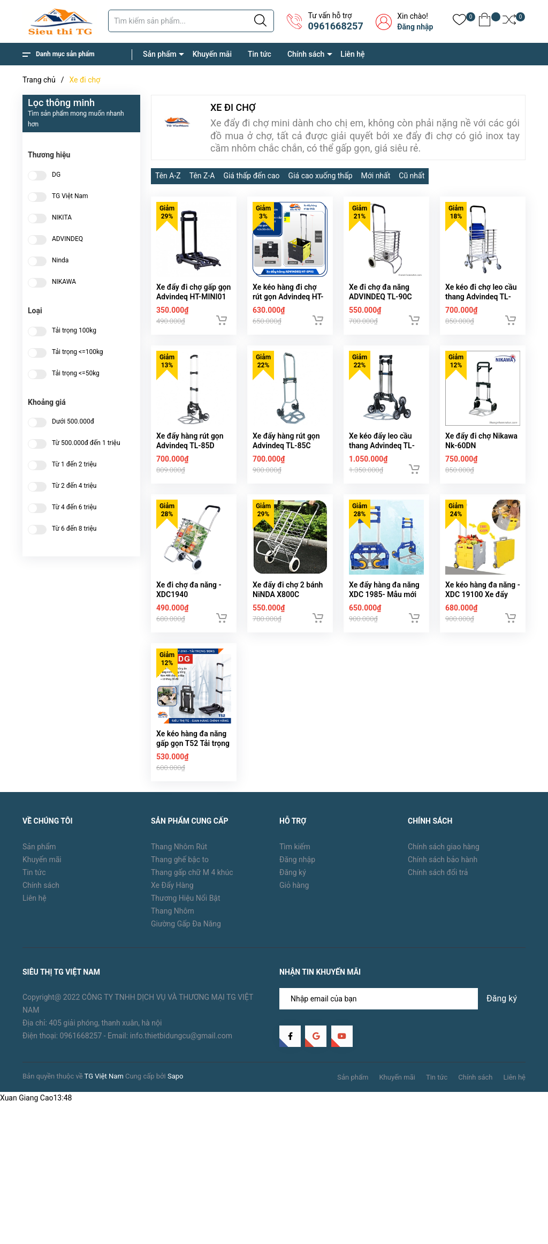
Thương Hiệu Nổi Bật (185, 898)
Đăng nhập (415, 26)
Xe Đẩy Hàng (172, 885)
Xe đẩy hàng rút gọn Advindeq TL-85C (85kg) (286, 445)
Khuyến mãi (212, 54)
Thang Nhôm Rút (179, 846)
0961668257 (335, 26)
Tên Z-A (202, 175)
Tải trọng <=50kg (76, 374)
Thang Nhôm (172, 911)
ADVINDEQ (67, 239)
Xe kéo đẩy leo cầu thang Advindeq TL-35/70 (382, 445)
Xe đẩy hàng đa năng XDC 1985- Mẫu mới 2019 (384, 594)
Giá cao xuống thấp (320, 175)
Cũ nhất (411, 175)
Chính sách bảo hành (442, 859)
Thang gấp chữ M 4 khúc (192, 872)
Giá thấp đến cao (251, 175)
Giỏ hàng (294, 885)
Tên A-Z (168, 175)
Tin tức (259, 54)
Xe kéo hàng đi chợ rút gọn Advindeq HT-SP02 (288, 297)
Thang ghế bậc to (180, 859)
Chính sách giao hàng (444, 846)
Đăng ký (292, 872)
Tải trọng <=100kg (77, 352)
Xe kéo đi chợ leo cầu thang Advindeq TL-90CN (481, 297)
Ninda (60, 261)
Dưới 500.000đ (73, 422)
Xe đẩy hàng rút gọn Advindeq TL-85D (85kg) (190, 445)
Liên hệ (352, 54)
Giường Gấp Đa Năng (186, 923)
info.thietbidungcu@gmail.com (181, 1035)
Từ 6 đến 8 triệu (74, 529)
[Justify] (260, 21)
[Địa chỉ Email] (402, 998)
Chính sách (305, 54)
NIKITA (62, 218)
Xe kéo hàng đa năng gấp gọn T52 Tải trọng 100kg (193, 743)
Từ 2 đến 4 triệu (74, 486)
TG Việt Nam (70, 196)
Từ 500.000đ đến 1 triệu (86, 443)
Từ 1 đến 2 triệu (74, 465)
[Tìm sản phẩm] (191, 21)
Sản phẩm (160, 54)
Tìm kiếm (294, 846)
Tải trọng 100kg (74, 331)
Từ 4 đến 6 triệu (74, 507)
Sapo (176, 1076)
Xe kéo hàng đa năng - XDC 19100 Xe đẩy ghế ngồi (482, 594)
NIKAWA (64, 282)
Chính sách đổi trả (438, 872)
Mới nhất (376, 175)
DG (56, 175)
